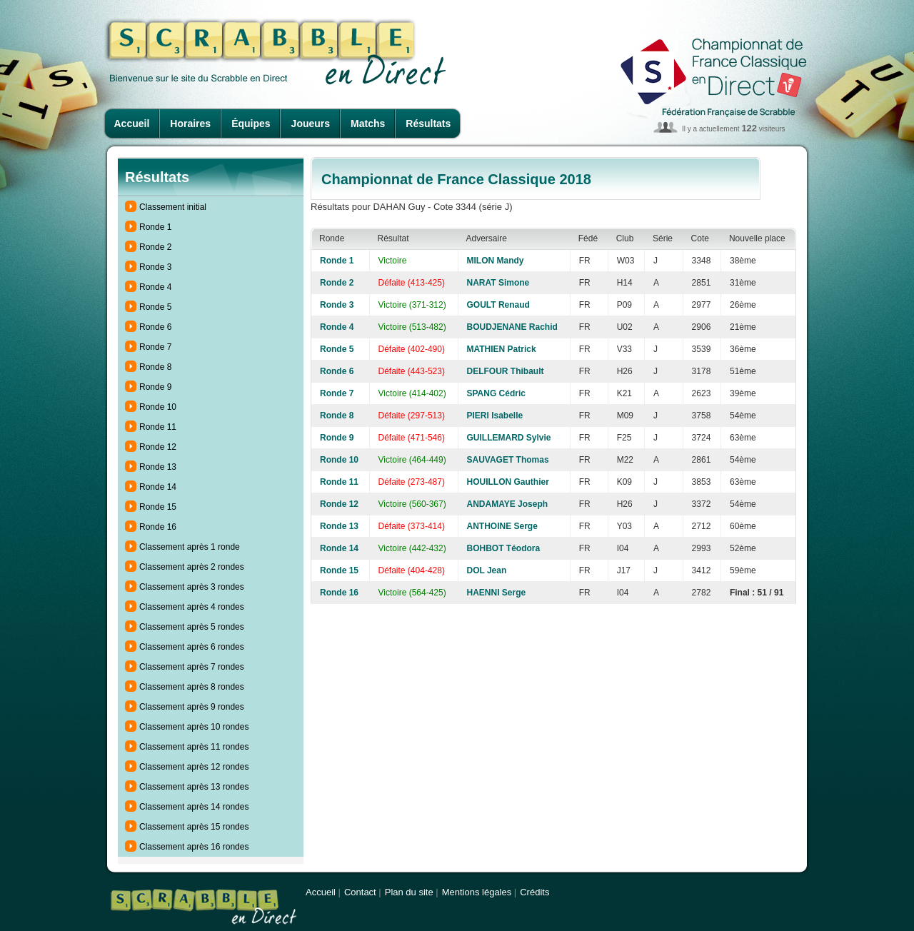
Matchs (368, 123)
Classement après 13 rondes (193, 787)
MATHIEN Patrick (501, 349)
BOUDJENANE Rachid (512, 327)
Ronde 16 (157, 527)
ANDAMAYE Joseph (507, 504)
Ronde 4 (155, 287)
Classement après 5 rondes (191, 627)
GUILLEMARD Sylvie (509, 438)
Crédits (534, 892)
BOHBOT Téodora (504, 548)
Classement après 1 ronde (189, 547)
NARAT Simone (498, 283)
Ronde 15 (157, 507)
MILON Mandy (495, 261)
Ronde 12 (157, 447)
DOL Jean (487, 570)
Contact (360, 892)
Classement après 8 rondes (191, 687)
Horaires (190, 123)
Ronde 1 (155, 227)
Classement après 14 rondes (193, 807)
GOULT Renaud (498, 305)
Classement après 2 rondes (191, 567)
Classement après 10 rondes (193, 727)
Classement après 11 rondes (193, 747)
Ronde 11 (157, 427)
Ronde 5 (155, 307)
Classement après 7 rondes (191, 667)
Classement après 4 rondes (191, 607)
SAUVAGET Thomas (508, 460)
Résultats (428, 123)
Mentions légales (477, 892)
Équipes (250, 123)
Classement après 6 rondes (191, 647)
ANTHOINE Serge (502, 526)
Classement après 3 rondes (191, 587)
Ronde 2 (155, 247)
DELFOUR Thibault (505, 371)
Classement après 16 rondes (193, 847)
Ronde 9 (155, 387)
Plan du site (409, 892)
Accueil (132, 123)
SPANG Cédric (496, 393)
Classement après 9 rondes (191, 707)
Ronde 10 (157, 407)
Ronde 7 (155, 347)
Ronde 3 (155, 267)
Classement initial (172, 207)
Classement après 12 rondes (193, 767)
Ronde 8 (155, 367)
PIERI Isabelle (495, 416)
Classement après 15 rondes (193, 827)
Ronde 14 (157, 487)
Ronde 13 (157, 467)
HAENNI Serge (496, 593)
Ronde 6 (155, 327)
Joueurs (310, 123)
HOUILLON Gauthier (508, 482)
